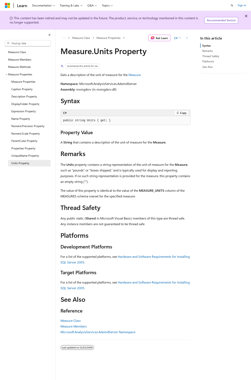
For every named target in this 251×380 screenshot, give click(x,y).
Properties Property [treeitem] (23, 148)
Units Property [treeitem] (20, 163)
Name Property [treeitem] (20, 119)
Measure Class (81, 38)
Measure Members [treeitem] (19, 59)
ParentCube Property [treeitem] (24, 141)
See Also (207, 67)
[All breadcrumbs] (64, 38)
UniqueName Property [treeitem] (25, 155)
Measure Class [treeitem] (17, 52)
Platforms (208, 61)
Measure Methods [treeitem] (19, 67)
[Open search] (232, 5)
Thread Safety (210, 56)
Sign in (242, 5)
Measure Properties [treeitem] (23, 81)
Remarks (207, 51)
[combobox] (28, 43)
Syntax (206, 45)
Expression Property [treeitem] (23, 111)
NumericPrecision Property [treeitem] (27, 126)
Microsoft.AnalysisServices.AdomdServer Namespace (97, 332)
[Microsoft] (7, 5)
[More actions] (187, 38)
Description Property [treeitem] (24, 96)
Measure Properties (108, 38)
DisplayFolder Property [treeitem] (25, 104)
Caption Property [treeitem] (22, 89)
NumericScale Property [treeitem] (25, 133)
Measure (134, 75)
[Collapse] (49, 35)
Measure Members (73, 326)
